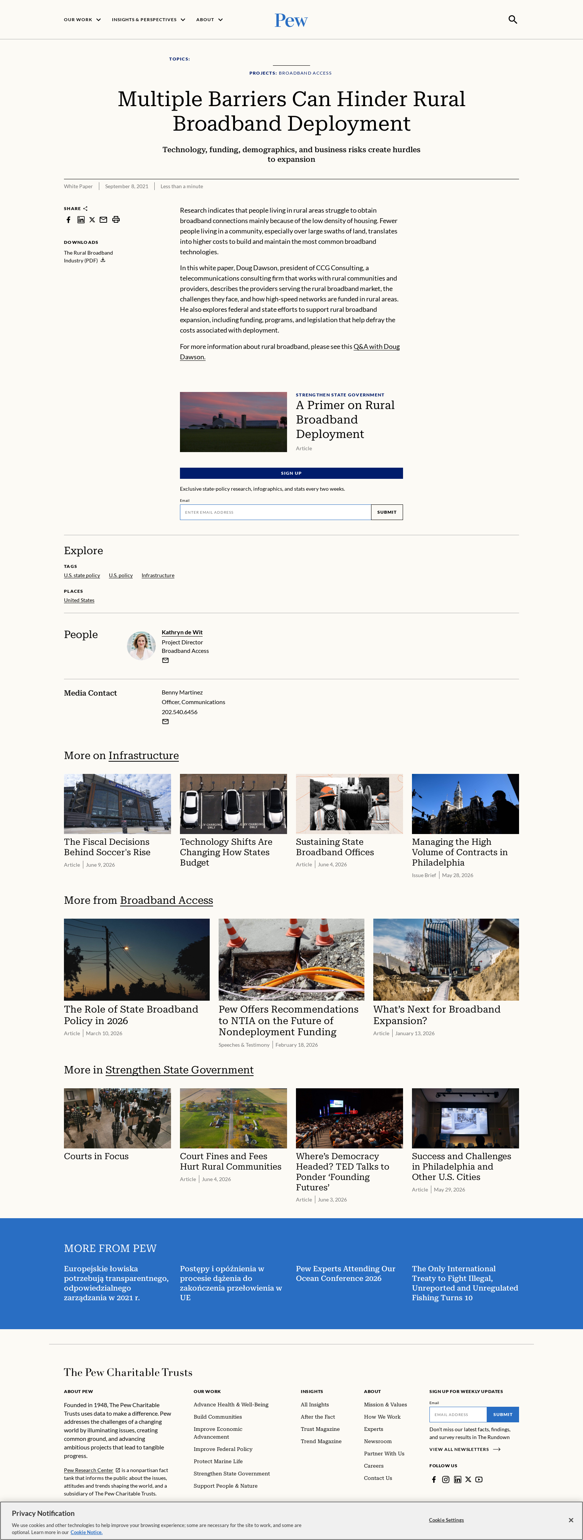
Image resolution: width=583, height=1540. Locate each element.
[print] (116, 218)
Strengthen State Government (180, 1069)
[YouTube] (479, 1478)
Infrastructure (144, 755)
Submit (387, 511)
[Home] (128, 1371)
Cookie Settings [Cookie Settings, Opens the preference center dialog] (446, 1520)
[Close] (571, 1520)
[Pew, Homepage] (291, 19)
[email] (165, 659)
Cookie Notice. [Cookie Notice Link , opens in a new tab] (87, 1532)
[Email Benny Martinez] (165, 721)
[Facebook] (433, 1478)
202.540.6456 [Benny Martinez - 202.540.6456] (179, 711)
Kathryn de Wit (182, 631)
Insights (312, 1390)
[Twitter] (468, 1478)
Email (185, 499)
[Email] (275, 511)
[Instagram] (445, 1478)
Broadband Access (166, 899)
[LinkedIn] (457, 1478)
